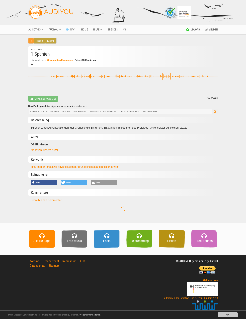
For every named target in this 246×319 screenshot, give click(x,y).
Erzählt (51, 40)
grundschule (85, 166)
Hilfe (97, 29)
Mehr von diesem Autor (44, 150)
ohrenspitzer (50, 166)
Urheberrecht (51, 261)
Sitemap (54, 266)
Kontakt (34, 261)
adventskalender (68, 166)
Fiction (39, 40)
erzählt (115, 166)
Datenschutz (37, 266)
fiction (107, 166)
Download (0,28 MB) (43, 98)
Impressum (69, 261)
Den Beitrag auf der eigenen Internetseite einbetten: (57, 106)
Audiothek (35, 29)
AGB (82, 261)
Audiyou (55, 29)
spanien (98, 166)
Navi (70, 29)
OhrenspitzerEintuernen (60, 60)
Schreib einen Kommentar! (46, 200)
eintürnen (37, 166)
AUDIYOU (51, 12)
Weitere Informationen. (90, 315)
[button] (44, 182)
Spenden (112, 29)
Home (84, 29)
